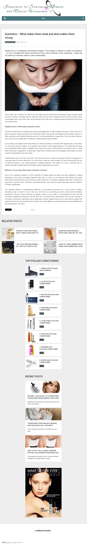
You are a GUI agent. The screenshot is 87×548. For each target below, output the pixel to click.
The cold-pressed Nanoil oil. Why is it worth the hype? (27, 245)
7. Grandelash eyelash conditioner (49, 348)
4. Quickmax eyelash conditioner (48, 309)
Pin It (33, 210)
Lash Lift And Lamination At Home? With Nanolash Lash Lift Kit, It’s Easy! (70, 245)
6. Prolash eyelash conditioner (48, 335)
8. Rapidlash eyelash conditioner (49, 361)
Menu (43, 18)
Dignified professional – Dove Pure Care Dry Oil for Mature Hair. (70, 232)
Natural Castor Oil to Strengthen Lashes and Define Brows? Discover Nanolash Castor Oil (43, 397)
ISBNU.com (6, 542)
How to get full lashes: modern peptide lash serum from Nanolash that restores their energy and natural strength (43, 452)
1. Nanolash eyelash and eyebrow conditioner (49, 269)
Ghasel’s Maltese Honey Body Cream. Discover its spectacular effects (27, 232)
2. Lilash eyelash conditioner (47, 283)
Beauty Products (10, 42)
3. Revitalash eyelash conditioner (49, 296)
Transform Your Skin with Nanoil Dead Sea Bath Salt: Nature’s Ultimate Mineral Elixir (42, 424)
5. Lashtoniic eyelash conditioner (49, 322)
